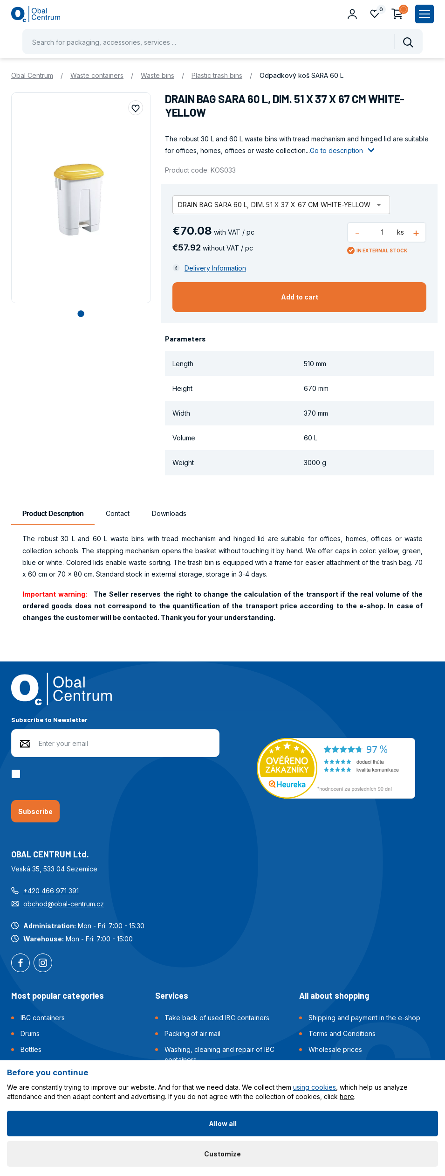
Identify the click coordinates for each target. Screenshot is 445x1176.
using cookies (314, 1087)
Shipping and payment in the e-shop (364, 1018)
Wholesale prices (335, 1049)
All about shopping (334, 995)
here (347, 1096)
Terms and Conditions (342, 1033)
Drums (30, 1033)
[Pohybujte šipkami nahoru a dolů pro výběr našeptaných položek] (222, 41)
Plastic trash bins (217, 75)
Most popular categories (57, 995)
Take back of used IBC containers (216, 1018)
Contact (118, 513)
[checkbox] (17, 774)
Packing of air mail (192, 1033)
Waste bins (157, 75)
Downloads (169, 513)
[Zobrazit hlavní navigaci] (424, 14)
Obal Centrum (32, 75)
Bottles (31, 1049)
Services (171, 995)
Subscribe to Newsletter (49, 720)
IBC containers (43, 1018)
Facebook (20, 963)
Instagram (43, 963)
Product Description (52, 513)
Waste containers (96, 75)
